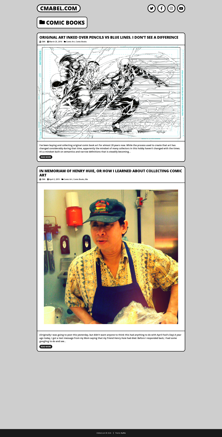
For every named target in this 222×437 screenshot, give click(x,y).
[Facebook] (161, 8)
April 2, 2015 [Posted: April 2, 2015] (54, 179)
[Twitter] (152, 8)
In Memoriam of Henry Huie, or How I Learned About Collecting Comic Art (110, 172)
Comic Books (81, 41)
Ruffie (123, 433)
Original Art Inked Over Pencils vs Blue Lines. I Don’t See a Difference (108, 37)
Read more (46, 157)
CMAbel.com (58, 8)
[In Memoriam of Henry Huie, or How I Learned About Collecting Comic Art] (111, 257)
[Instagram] (171, 8)
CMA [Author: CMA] (43, 41)
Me (86, 179)
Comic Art (70, 41)
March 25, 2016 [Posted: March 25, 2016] (55, 41)
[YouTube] (181, 8)
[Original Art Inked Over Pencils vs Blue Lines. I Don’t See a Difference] (111, 93)
